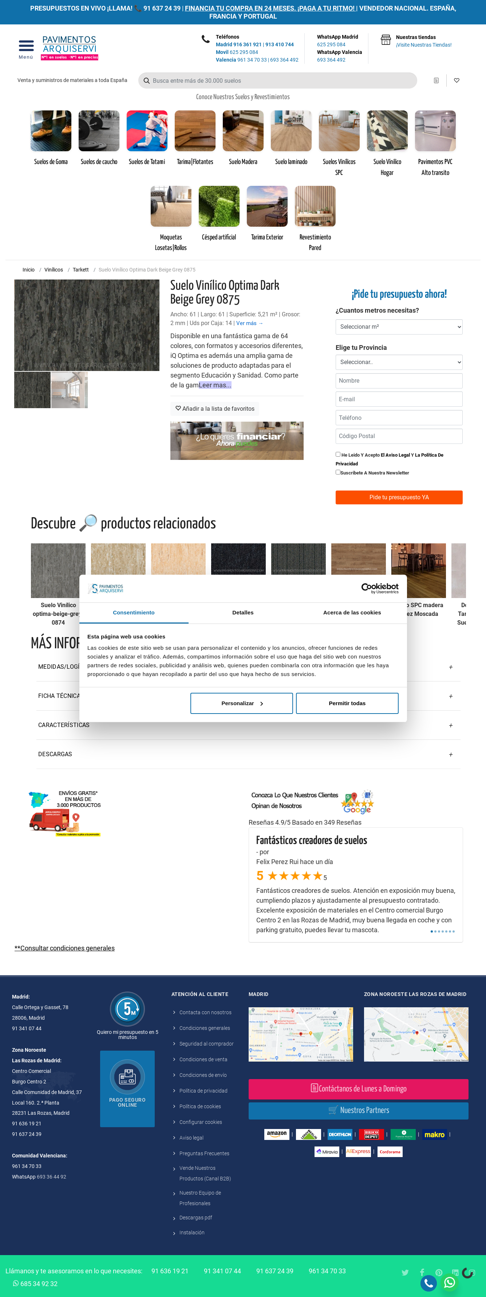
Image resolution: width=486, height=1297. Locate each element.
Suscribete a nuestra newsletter (374, 473)
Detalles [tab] (242, 612)
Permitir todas (347, 703)
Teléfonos (227, 37)
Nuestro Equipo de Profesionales (200, 1198)
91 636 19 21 (170, 1271)
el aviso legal (395, 455)
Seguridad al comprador (206, 1044)
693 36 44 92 (51, 1177)
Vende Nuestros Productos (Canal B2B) (205, 1173)
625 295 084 (237, 52)
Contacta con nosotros (205, 1012)
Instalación (192, 1232)
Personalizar (241, 703)
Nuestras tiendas (424, 41)
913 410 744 (279, 44)
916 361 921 (247, 44)
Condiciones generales (204, 1028)
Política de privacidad (203, 1091)
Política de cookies (200, 1106)
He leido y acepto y (389, 459)
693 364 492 (284, 60)
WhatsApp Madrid (339, 41)
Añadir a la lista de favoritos (214, 408)
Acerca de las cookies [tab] (352, 612)
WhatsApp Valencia (339, 56)
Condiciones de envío (203, 1075)
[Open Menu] (26, 48)
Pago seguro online (127, 1102)
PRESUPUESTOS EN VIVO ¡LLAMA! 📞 (86, 8)
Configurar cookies (200, 1122)
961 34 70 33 (241, 60)
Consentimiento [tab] (134, 612)
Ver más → (250, 323)
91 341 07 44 (222, 1271)
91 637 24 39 (162, 8)
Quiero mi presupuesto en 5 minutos (127, 1035)
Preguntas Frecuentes (204, 1153)
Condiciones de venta (203, 1059)
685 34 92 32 (35, 1283)
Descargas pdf (195, 1217)
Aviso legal (191, 1138)
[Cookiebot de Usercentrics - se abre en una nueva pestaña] (367, 588)
